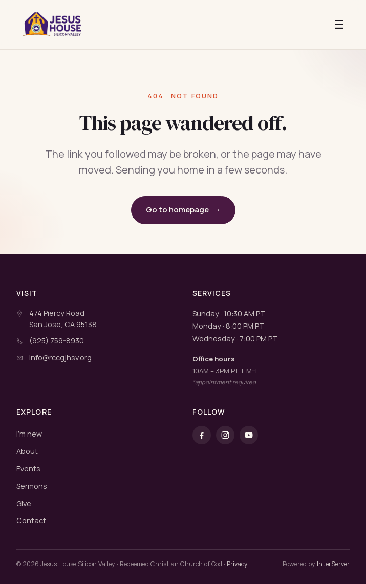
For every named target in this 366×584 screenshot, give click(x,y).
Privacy (237, 563)
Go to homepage (183, 210)
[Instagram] (225, 435)
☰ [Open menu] (339, 24)
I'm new (29, 434)
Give (23, 503)
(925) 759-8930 (56, 340)
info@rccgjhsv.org (60, 357)
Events (28, 468)
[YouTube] (249, 435)
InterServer (333, 563)
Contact (31, 520)
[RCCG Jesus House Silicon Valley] (52, 24)
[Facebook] (201, 435)
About (27, 451)
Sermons (31, 486)
